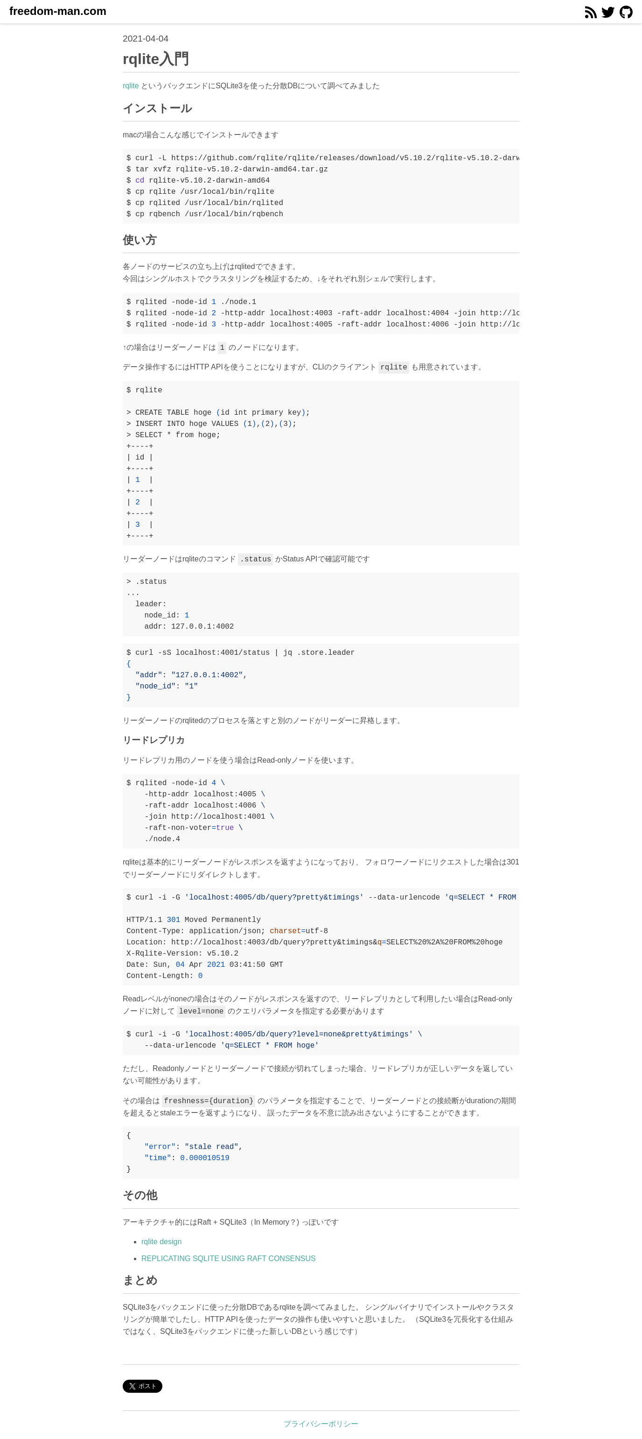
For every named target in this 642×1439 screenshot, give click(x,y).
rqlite (131, 86)
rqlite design (161, 1242)
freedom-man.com (57, 11)
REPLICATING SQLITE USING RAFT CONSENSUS (228, 1258)
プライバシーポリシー (321, 1424)
